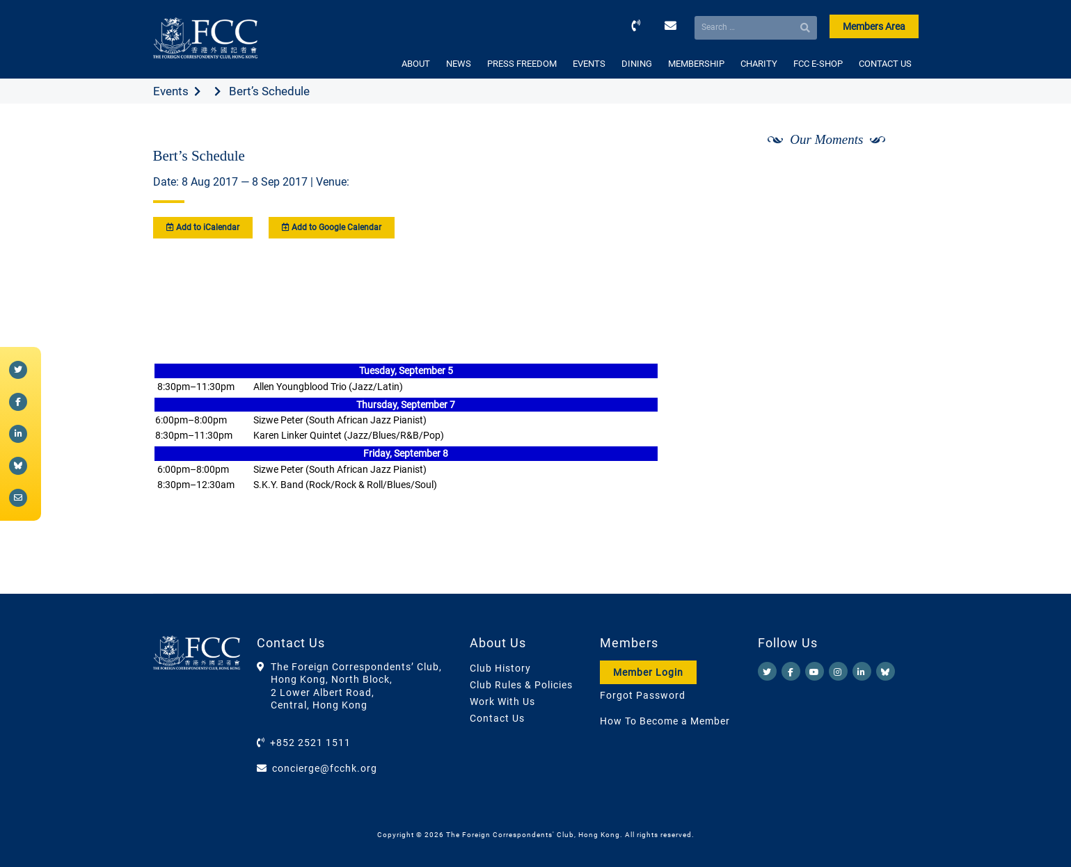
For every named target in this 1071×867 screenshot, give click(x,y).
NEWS (458, 63)
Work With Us (502, 701)
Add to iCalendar (202, 227)
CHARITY (758, 63)
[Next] (892, 176)
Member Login (648, 672)
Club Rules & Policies (521, 684)
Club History (500, 668)
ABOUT (416, 63)
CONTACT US (885, 63)
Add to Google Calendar (331, 227)
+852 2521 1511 (310, 742)
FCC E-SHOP (818, 63)
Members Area (874, 26)
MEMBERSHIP (696, 63)
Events (171, 91)
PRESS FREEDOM (522, 63)
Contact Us (497, 718)
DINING (636, 63)
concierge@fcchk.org (324, 768)
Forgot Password (642, 695)
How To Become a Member (665, 721)
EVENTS (589, 63)
